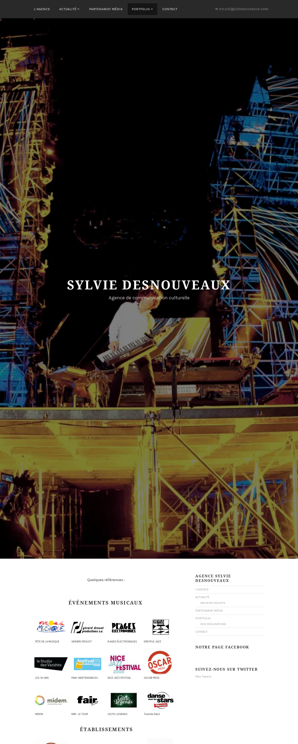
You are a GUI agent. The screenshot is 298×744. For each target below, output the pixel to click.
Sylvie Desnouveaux (149, 284)
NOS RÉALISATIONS (213, 623)
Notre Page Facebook (222, 646)
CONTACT (169, 9)
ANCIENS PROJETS (212, 602)
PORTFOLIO (141, 9)
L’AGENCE (42, 9)
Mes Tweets (203, 676)
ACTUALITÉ (67, 9)
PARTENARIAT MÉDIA (106, 9)
